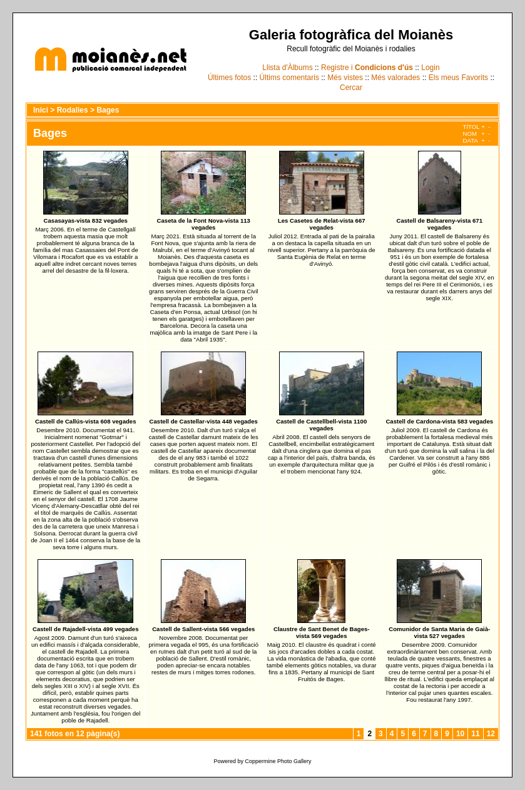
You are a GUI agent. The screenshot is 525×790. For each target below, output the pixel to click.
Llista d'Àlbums (287, 67)
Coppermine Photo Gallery (278, 761)
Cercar (351, 87)
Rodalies (72, 110)
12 (491, 733)
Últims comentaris (289, 77)
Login (430, 67)
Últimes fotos (229, 77)
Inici (40, 110)
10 (460, 733)
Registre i (367, 67)
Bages (107, 110)
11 (475, 733)
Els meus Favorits (458, 77)
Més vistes (345, 77)
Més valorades (395, 77)
